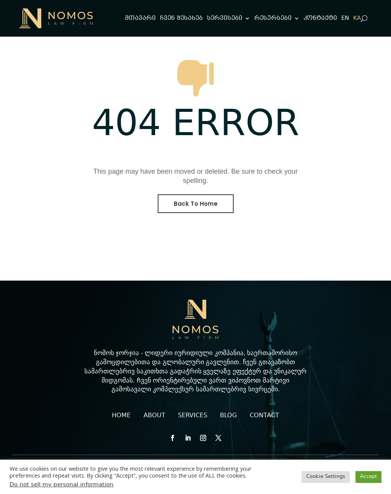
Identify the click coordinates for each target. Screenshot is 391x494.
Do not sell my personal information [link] (61, 485)
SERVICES (192, 415)
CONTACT (264, 415)
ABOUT (154, 415)
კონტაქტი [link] (320, 18)
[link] (56, 18)
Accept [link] (368, 477)
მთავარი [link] (140, 18)
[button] (172, 438)
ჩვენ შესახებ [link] (181, 18)
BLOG (228, 415)
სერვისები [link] (224, 18)
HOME (121, 415)
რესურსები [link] (273, 18)
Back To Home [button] (196, 204)
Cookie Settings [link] (325, 477)
